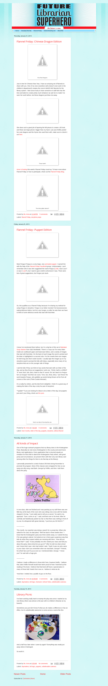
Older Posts (65, 674)
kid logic (32, 582)
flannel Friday (26, 217)
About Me (60, 30)
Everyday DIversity (26, 30)
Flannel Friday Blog (57, 172)
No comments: (43, 663)
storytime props (36, 217)
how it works (26, 431)
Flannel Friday (38, 30)
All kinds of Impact (27, 443)
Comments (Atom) (29, 678)
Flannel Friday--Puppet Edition (34, 229)
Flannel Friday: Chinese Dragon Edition (39, 41)
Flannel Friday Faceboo (38, 266)
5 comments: (44, 214)
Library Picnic (24, 594)
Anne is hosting (22, 169)
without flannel (58, 431)
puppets (44, 431)
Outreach (39, 582)
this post (41, 393)
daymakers (25, 582)
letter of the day (35, 431)
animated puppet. (51, 264)
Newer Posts (19, 674)
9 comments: (43, 428)
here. (21, 134)
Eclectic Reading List (49, 30)
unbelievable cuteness (59, 582)
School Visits (47, 582)
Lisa (24, 271)
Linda (56, 269)
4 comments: (43, 579)
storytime (50, 431)
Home (17, 30)
